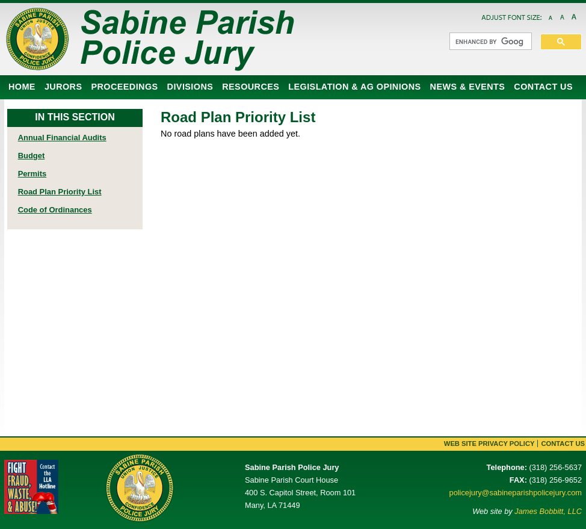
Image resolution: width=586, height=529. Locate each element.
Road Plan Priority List (60, 191)
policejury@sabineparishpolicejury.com (515, 492)
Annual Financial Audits (62, 137)
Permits (32, 173)
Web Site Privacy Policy (489, 443)
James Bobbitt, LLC (548, 511)
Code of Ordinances (55, 209)
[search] (489, 41)
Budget (31, 155)
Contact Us (563, 443)
